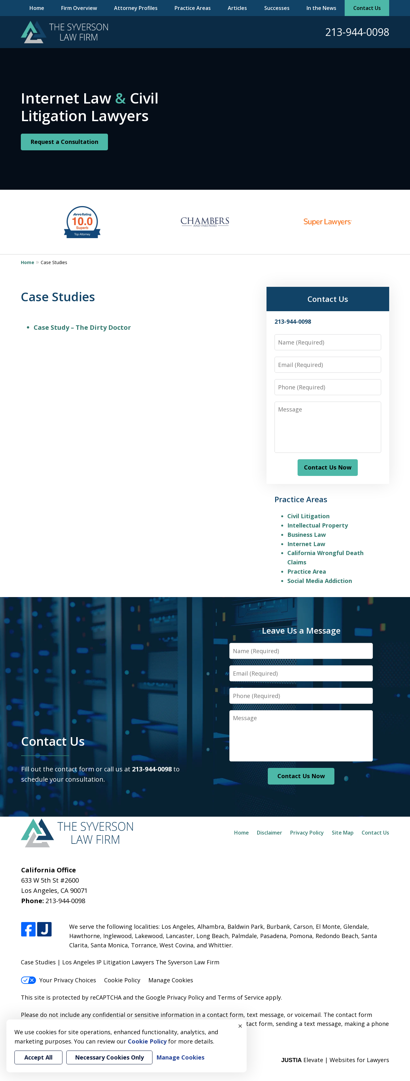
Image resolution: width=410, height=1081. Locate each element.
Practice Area (306, 571)
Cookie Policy (122, 980)
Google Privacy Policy (175, 997)
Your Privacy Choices (58, 980)
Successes (277, 8)
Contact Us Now (327, 467)
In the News (321, 8)
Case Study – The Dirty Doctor (82, 327)
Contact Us (367, 8)
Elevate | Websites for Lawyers (335, 1060)
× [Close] (240, 1026)
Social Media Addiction (319, 581)
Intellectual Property (317, 525)
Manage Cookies (170, 980)
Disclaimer (269, 832)
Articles (237, 8)
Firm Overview (79, 8)
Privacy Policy (307, 832)
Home (36, 8)
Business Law (306, 534)
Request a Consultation (64, 142)
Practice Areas (193, 8)
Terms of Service (240, 997)
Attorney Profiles (136, 8)
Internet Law (306, 544)
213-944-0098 (357, 32)
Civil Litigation (308, 516)
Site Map (343, 832)
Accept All (38, 1057)
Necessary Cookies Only (109, 1057)
